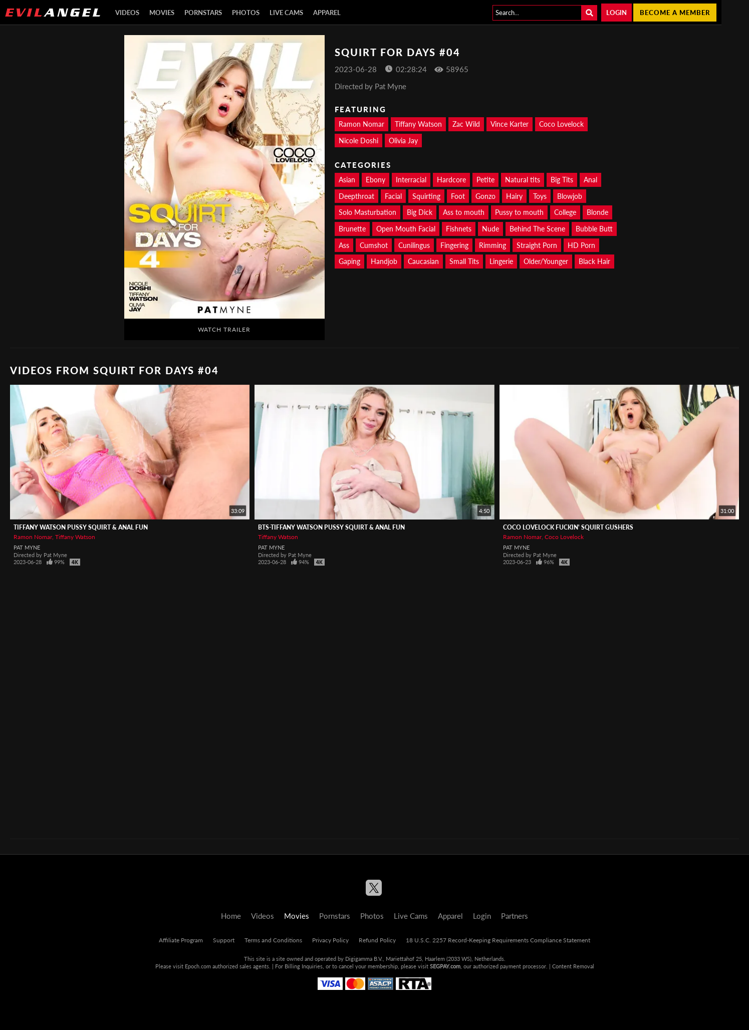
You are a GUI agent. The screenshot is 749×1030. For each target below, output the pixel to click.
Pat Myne (27, 547)
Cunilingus (414, 245)
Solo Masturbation (367, 212)
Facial (393, 196)
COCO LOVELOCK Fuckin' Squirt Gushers (568, 527)
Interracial (411, 179)
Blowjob (569, 196)
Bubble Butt (594, 228)
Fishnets (458, 228)
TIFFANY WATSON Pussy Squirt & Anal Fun (81, 527)
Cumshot (374, 245)
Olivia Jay (403, 140)
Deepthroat (356, 196)
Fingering (454, 245)
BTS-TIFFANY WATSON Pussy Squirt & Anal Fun (331, 527)
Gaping (349, 261)
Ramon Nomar (361, 124)
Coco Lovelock (561, 124)
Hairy (514, 196)
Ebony (375, 179)
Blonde (597, 212)
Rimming (492, 245)
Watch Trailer (224, 329)
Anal (590, 179)
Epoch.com (198, 966)
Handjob (384, 261)
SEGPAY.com (445, 966)
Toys (540, 196)
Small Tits (464, 261)
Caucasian (423, 261)
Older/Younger (546, 261)
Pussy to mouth (519, 212)
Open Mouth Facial (405, 228)
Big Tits (562, 179)
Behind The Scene (537, 228)
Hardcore (451, 179)
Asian (347, 179)
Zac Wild (466, 124)
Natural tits (522, 179)
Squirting (426, 196)
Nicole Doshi (358, 140)
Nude (490, 228)
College (565, 212)
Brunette (352, 228)
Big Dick (419, 212)
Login (616, 13)
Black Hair (594, 261)
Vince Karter (509, 124)
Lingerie (501, 261)
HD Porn (581, 245)
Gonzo (485, 196)
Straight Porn (537, 245)
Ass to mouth (463, 212)
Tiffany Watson (418, 124)
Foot (458, 196)
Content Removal (573, 966)
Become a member (675, 13)
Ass (344, 245)
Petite (485, 179)
